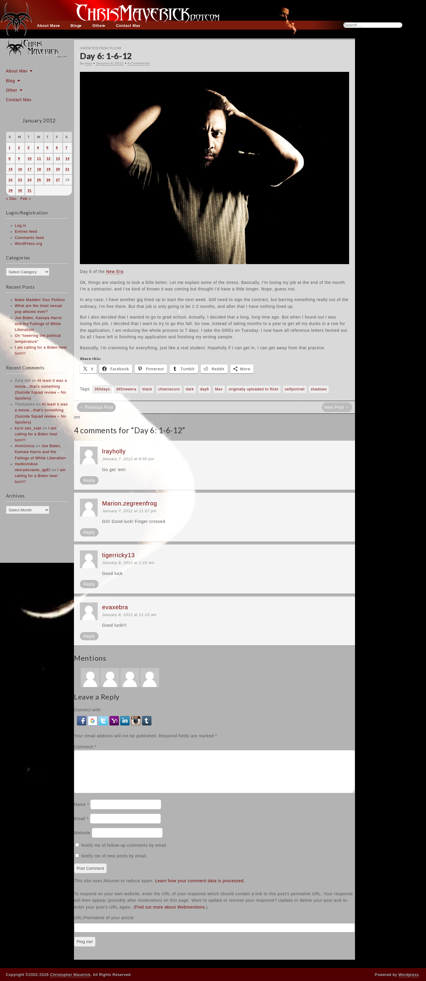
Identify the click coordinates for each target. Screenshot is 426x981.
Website (82, 840)
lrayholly (114, 451)
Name (81, 811)
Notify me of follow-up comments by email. (124, 852)
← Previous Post (96, 407)
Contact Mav (128, 26)
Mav (219, 389)
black (147, 389)
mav (88, 63)
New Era (114, 271)
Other (97, 26)
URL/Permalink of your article (104, 924)
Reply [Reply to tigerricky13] (89, 584)
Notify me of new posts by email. (114, 863)
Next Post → (337, 407)
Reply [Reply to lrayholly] (89, 480)
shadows (319, 389)
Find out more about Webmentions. (170, 914)
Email (81, 825)
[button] (82, 720)
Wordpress (408, 974)
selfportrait (295, 389)
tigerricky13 (118, 555)
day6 (204, 389)
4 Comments (139, 63)
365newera (126, 389)
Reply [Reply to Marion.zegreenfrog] (89, 532)
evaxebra (115, 607)
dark (190, 389)
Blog (75, 26)
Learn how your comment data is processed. (200, 887)
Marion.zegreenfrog (129, 503)
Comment (85, 746)
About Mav (47, 26)
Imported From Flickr (101, 48)
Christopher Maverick (70, 974)
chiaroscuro (169, 389)
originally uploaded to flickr (254, 389)
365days (102, 389)
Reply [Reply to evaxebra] (89, 636)
